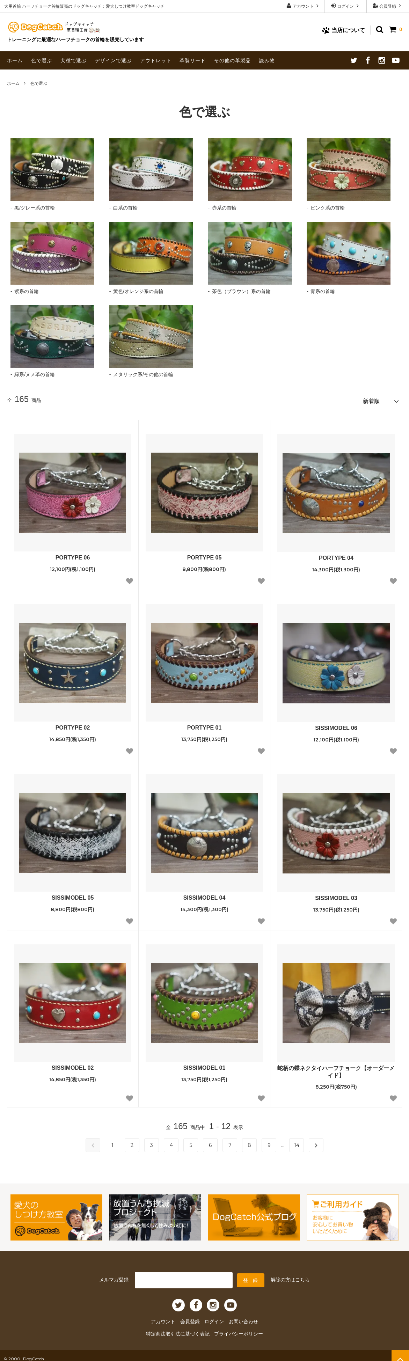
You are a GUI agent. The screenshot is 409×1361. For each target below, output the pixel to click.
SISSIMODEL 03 (336, 896)
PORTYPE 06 (73, 555)
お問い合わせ (238, 1316)
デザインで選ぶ (113, 60)
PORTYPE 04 (336, 555)
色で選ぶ (41, 60)
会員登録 (388, 6)
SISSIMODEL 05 (73, 895)
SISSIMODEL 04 (204, 895)
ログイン (345, 6)
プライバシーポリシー (234, 1328)
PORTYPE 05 (204, 555)
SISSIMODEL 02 (73, 1065)
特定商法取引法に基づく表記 (182, 1328)
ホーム (15, 60)
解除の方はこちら (290, 1276)
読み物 (267, 60)
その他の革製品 (232, 60)
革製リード (193, 60)
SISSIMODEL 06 (336, 726)
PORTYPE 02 (73, 725)
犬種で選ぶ (73, 60)
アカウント (303, 6)
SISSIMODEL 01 (204, 1065)
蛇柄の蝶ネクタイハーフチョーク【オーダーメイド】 (336, 1069)
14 (296, 1143)
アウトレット (155, 60)
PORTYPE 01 (204, 725)
